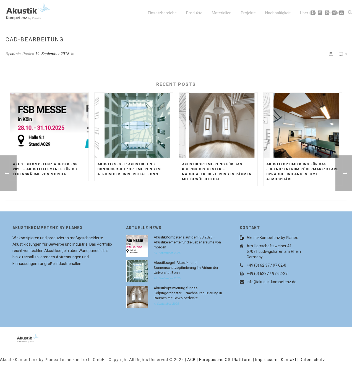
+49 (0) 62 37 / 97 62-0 (266, 265)
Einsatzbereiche (162, 12)
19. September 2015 (52, 54)
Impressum (266, 359)
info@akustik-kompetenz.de (271, 282)
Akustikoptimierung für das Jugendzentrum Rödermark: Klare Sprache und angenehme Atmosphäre (302, 171)
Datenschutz (312, 359)
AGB (191, 359)
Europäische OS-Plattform (225, 359)
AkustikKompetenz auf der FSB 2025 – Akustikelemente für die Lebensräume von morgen (45, 169)
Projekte (248, 12)
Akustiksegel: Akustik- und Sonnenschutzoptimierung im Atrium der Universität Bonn (129, 169)
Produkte (194, 12)
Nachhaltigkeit (278, 12)
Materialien (221, 12)
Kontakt (332, 12)
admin (15, 54)
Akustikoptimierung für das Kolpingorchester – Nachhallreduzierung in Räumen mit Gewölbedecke (217, 171)
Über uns (308, 12)
